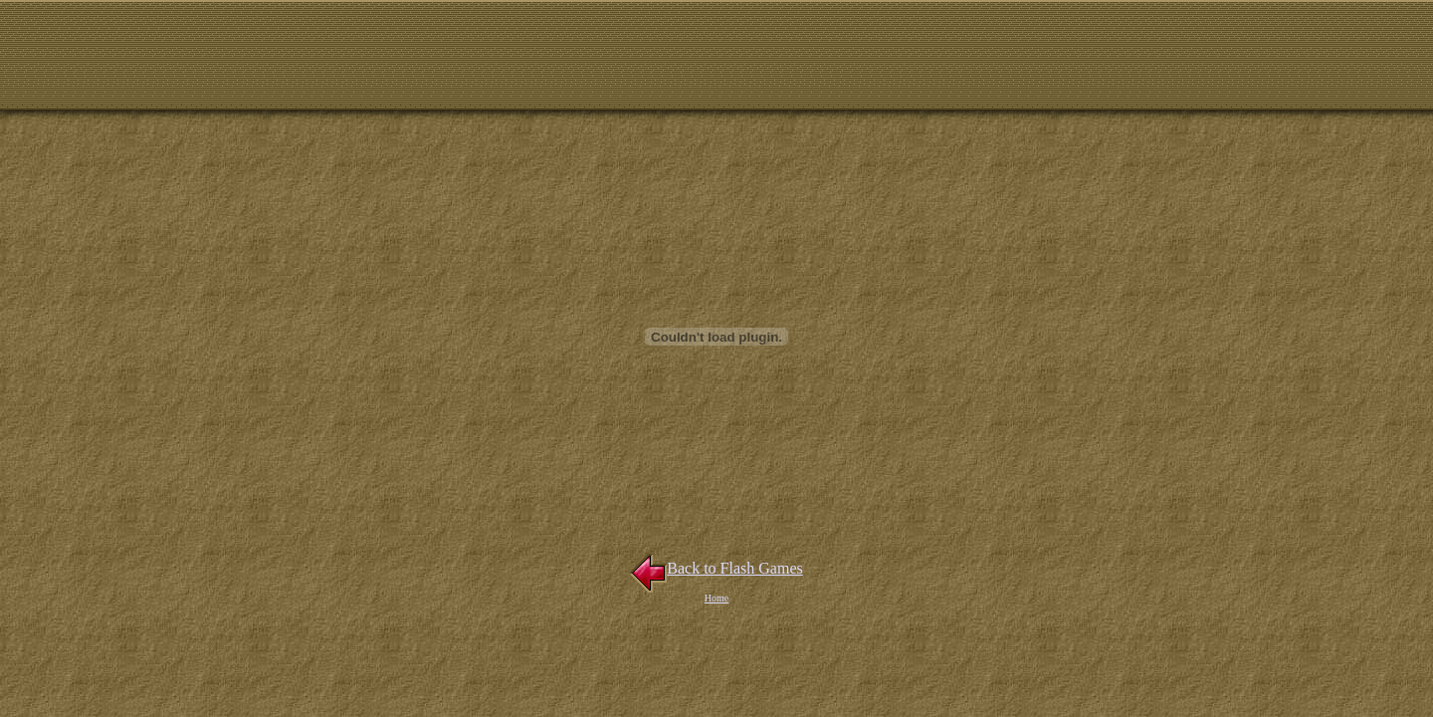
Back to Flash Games (716, 568)
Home (716, 598)
